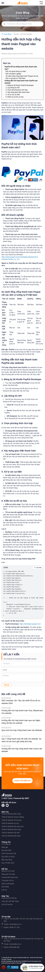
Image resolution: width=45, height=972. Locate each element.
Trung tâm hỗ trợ (8, 880)
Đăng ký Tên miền (8, 871)
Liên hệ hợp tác (7, 904)
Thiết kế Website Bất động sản (13, 826)
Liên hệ (4, 890)
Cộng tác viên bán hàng (10, 901)
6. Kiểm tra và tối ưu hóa (14, 97)
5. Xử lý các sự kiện (13, 94)
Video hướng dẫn (8, 884)
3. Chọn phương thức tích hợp (16, 90)
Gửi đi (6, 685)
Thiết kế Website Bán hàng (11, 814)
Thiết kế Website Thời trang (11, 820)
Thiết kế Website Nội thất (11, 833)
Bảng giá (5, 847)
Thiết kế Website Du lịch (10, 823)
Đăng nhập (41, 2)
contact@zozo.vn (15, 924)
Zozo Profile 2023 (8, 863)
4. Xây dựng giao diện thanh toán (17, 92)
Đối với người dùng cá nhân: (16, 71)
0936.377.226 (15, 927)
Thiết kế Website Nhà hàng (11, 829)
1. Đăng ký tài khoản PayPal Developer (20, 85)
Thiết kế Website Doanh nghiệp (13, 817)
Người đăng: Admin (10, 54)
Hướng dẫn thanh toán (10, 877)
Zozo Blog (5, 887)
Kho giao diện (6, 850)
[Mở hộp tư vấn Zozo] (32, 967)
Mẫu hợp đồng (7, 860)
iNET (27, 798)
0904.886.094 (15, 947)
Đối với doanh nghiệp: (13, 74)
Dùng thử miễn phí (22, 781)
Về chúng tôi (6, 844)
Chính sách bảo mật (9, 853)
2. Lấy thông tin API (13, 88)
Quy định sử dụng (8, 856)
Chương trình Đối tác (9, 898)
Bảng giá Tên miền (8, 874)
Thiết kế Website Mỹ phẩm (11, 836)
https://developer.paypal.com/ (30, 624)
